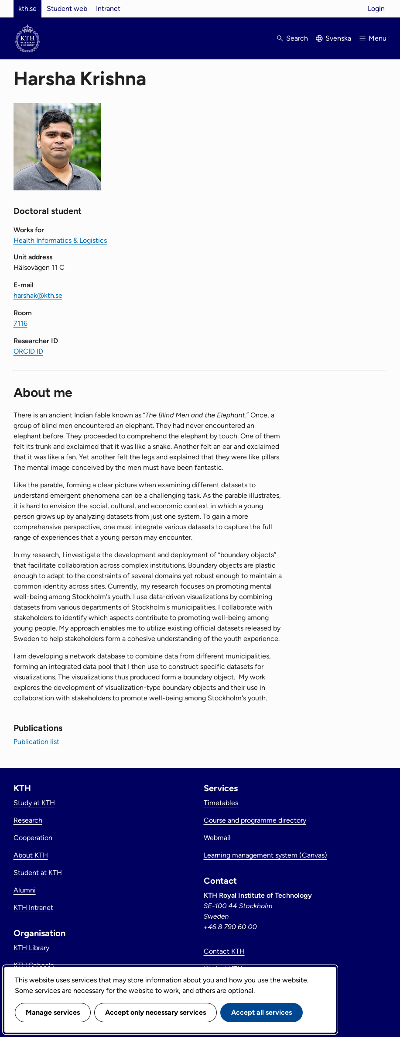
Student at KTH (38, 872)
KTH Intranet (33, 907)
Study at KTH (34, 803)
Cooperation (33, 838)
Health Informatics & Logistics (60, 240)
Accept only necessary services (155, 1012)
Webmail (217, 838)
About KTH (31, 855)
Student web (67, 8)
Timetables (221, 803)
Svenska (338, 38)
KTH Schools (34, 965)
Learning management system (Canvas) (265, 855)
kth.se (27, 8)
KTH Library (31, 948)
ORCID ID (28, 351)
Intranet (108, 8)
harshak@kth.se (38, 295)
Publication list (36, 741)
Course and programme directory (255, 820)
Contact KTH (224, 951)
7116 (20, 323)
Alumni (25, 890)
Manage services (53, 1012)
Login (376, 8)
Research (28, 820)
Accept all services (261, 1012)
